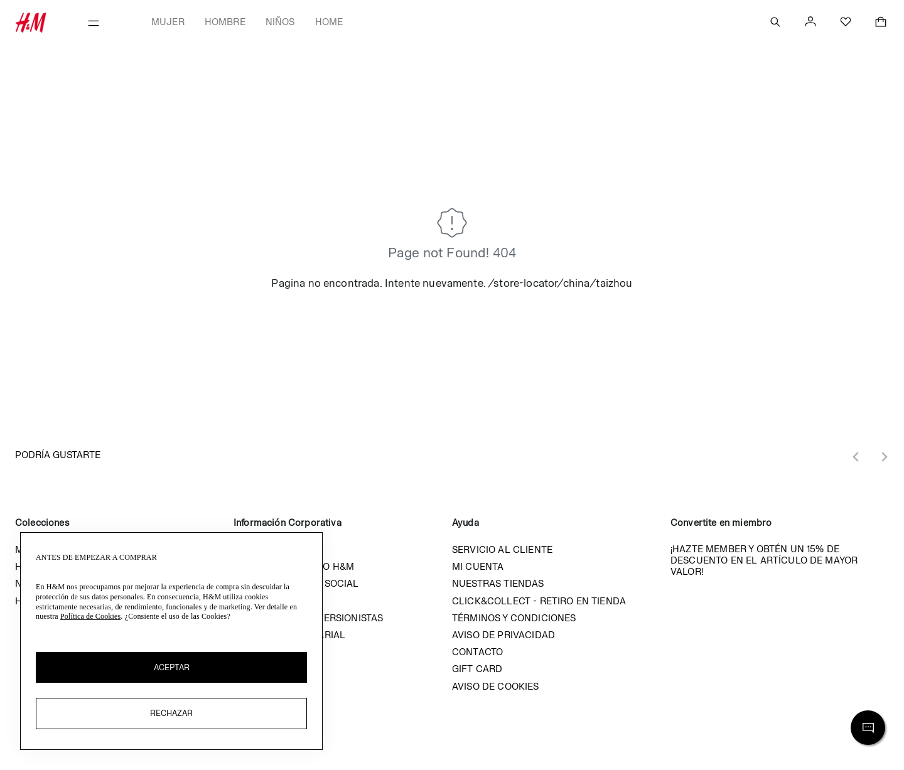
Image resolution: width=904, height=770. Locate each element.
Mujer (168, 21)
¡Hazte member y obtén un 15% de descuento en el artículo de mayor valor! (764, 560)
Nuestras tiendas (498, 583)
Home (329, 21)
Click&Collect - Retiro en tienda (539, 601)
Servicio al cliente (502, 549)
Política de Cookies (90, 616)
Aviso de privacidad (503, 634)
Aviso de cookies (495, 686)
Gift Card (477, 668)
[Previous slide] (856, 457)
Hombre (225, 21)
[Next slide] (884, 457)
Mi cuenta (477, 566)
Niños (280, 21)
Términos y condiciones (514, 617)
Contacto (477, 651)
